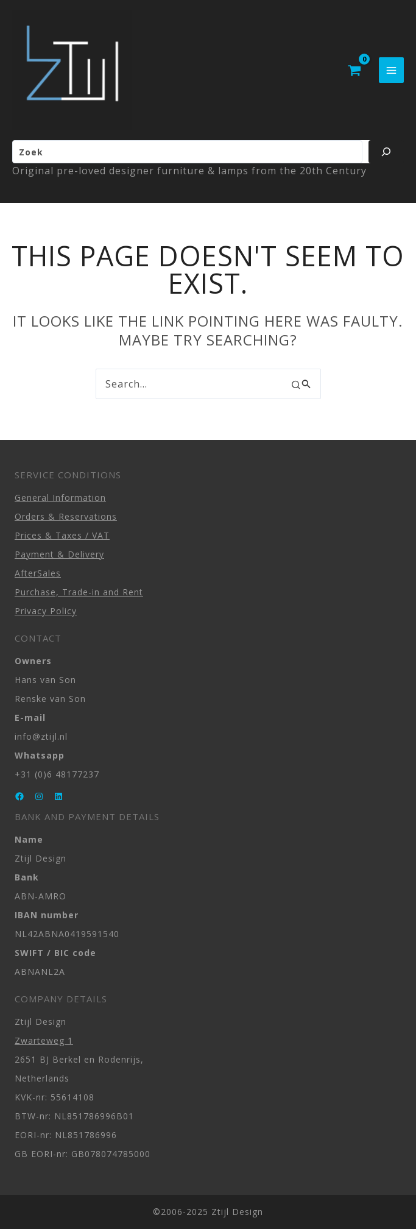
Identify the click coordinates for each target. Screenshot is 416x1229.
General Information (60, 497)
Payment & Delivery (59, 554)
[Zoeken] (386, 153)
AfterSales (38, 573)
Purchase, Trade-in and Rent (79, 592)
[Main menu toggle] (391, 70)
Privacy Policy (46, 611)
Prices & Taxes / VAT (62, 535)
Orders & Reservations (66, 516)
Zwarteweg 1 (44, 1040)
